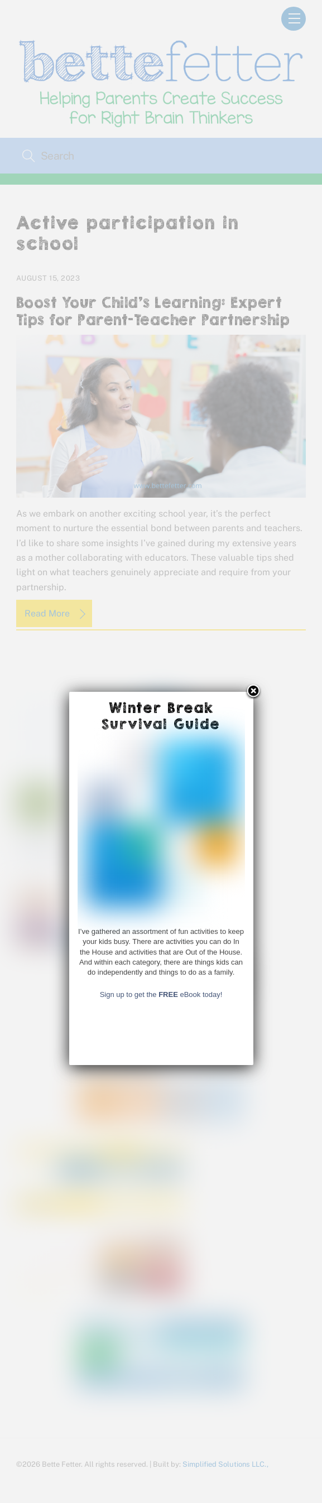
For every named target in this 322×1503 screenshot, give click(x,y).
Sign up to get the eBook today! (161, 1361)
